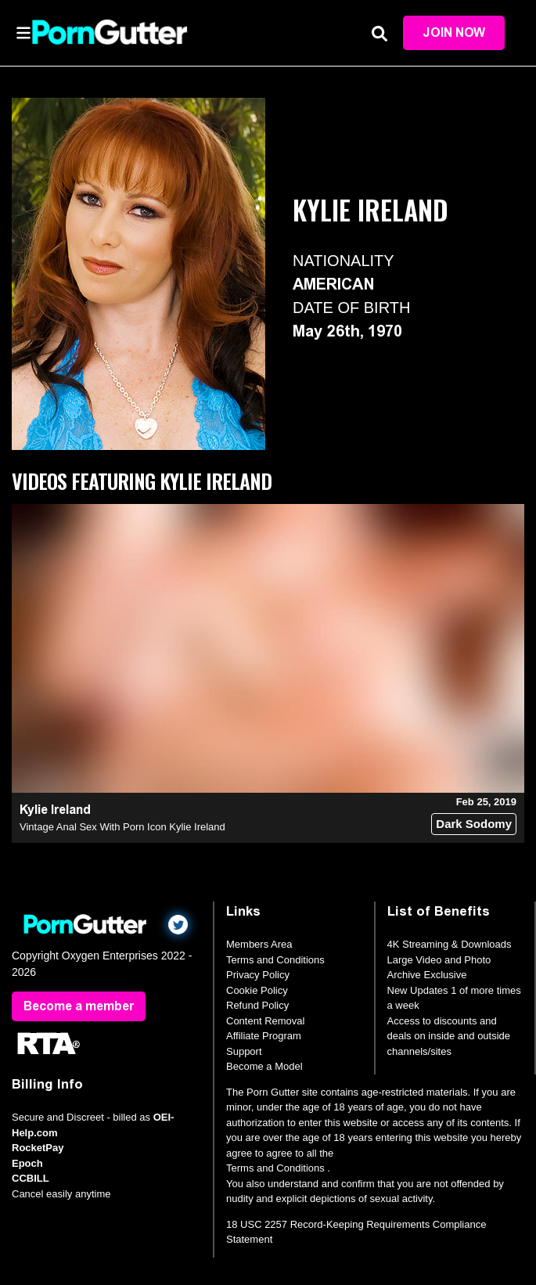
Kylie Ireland (55, 809)
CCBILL (30, 1178)
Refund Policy (257, 1005)
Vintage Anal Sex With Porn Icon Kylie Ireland (122, 827)
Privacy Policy (258, 975)
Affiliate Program (263, 1036)
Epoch (27, 1163)
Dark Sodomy (474, 823)
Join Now (454, 32)
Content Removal (265, 1021)
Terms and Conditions (275, 960)
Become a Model (264, 1066)
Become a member (78, 1006)
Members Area (259, 944)
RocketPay (37, 1148)
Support (244, 1051)
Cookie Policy (257, 990)
